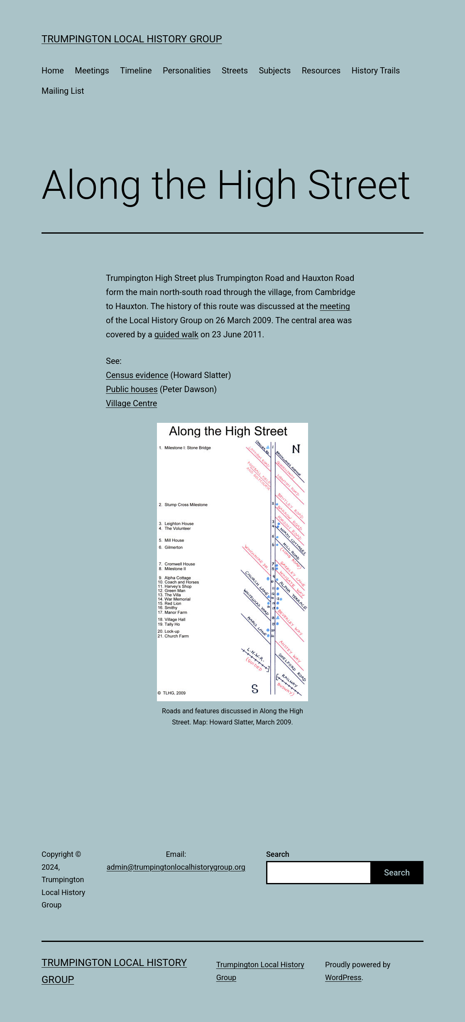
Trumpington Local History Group (132, 39)
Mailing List (63, 91)
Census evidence (137, 375)
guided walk (176, 334)
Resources (321, 71)
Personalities (187, 71)
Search (277, 854)
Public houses (132, 389)
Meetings (92, 71)
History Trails (376, 71)
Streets (235, 71)
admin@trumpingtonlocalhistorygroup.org (176, 867)
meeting (335, 306)
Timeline (136, 71)
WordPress (343, 977)
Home (53, 71)
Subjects (275, 71)
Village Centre (131, 403)
